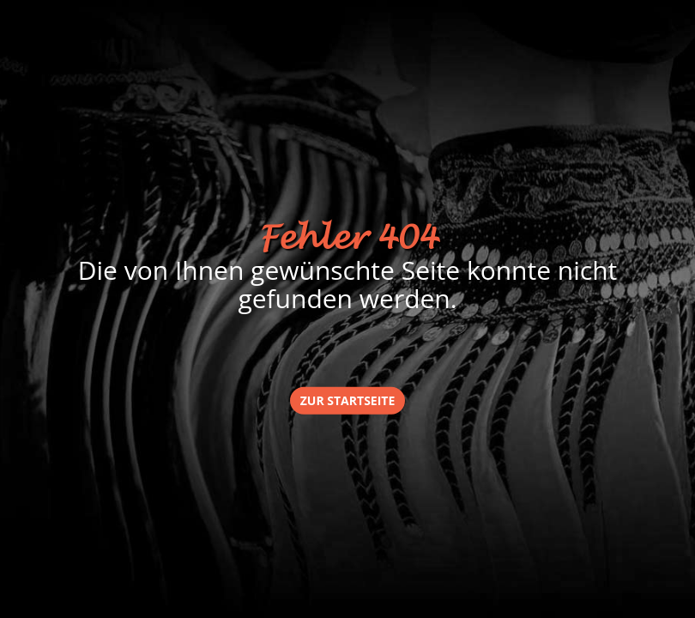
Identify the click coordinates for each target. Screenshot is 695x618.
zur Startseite (348, 399)
